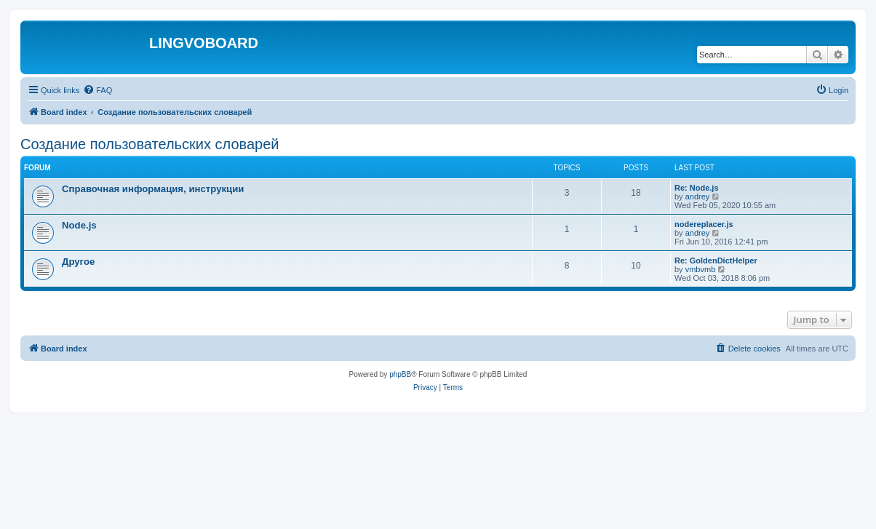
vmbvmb (700, 269)
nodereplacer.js (703, 224)
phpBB (400, 374)
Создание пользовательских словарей (149, 144)
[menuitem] (97, 90)
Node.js (79, 225)
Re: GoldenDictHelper (715, 260)
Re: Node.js (696, 187)
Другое (78, 261)
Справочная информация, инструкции (153, 188)
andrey (697, 196)
